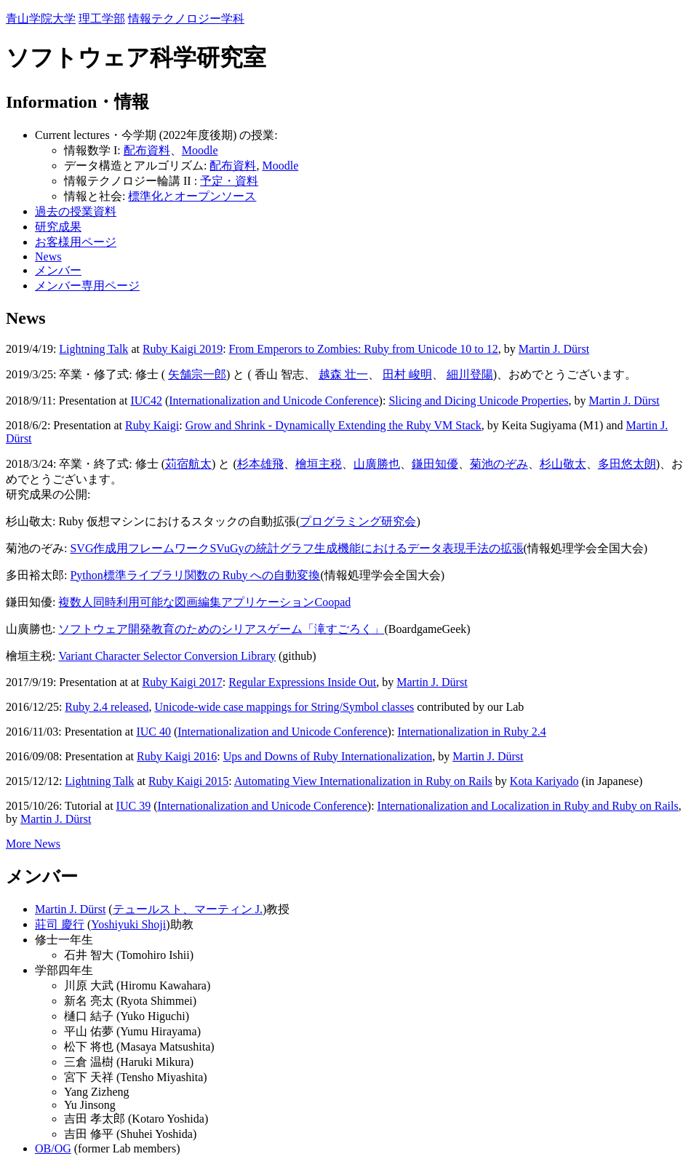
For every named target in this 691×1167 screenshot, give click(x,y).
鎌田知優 (435, 464)
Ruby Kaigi (152, 425)
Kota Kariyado (544, 781)
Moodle (200, 150)
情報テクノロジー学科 (186, 18)
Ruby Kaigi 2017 (183, 682)
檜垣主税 (318, 464)
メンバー (58, 270)
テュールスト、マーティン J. (188, 909)
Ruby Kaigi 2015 (188, 781)
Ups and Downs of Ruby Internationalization (328, 756)
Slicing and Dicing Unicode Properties (478, 400)
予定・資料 (229, 181)
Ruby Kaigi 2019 (183, 349)
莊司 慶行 (59, 924)
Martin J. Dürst (554, 349)
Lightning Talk (93, 349)
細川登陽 (470, 374)
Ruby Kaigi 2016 (177, 756)
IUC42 (146, 400)
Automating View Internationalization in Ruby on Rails (363, 781)
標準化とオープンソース (192, 196)
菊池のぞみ (499, 464)
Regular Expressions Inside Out (302, 682)
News (48, 256)
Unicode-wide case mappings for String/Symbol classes (284, 707)
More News (33, 843)
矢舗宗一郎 (197, 374)
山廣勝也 (377, 464)
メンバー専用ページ (87, 285)
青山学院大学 (41, 18)
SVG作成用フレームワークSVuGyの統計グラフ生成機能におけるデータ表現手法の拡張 (296, 548)
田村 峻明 (407, 374)
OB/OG (53, 1148)
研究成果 (58, 226)
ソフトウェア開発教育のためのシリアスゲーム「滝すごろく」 (221, 629)
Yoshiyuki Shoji (128, 924)
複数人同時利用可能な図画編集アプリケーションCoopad (204, 602)
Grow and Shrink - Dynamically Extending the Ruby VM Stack (333, 425)
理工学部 (102, 18)
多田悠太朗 (627, 464)
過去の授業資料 (75, 211)
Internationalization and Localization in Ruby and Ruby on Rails (528, 806)
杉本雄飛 (260, 464)
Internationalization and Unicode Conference (273, 400)
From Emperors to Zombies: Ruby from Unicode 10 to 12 (363, 349)
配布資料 (147, 150)
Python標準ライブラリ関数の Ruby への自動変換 (195, 575)
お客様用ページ (75, 242)
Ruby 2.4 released (106, 707)
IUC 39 (133, 806)
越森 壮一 (343, 374)
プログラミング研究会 (358, 521)
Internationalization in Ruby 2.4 (471, 731)
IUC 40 (153, 731)
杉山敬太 (563, 464)
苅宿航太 (188, 464)
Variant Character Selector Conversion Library (167, 656)
